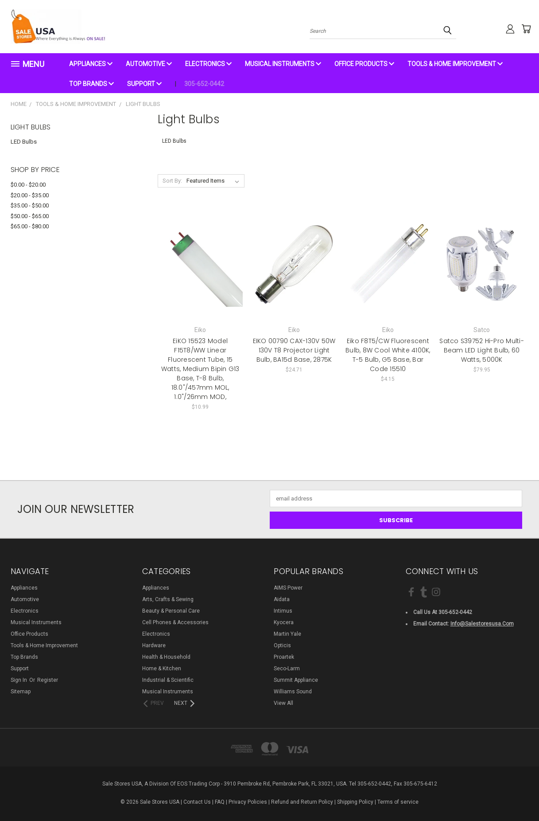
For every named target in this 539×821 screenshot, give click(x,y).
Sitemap (21, 691)
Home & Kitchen (161, 668)
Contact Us (197, 802)
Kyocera (284, 622)
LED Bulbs (24, 141)
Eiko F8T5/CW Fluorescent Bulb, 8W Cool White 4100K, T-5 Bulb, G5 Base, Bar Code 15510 (387, 354)
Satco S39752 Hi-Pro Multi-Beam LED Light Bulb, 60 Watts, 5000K (481, 350)
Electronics (208, 63)
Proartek (284, 657)
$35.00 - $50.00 (30, 205)
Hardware (154, 645)
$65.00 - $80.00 (30, 226)
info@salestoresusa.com (482, 624)
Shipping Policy (355, 802)
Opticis (282, 645)
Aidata (282, 599)
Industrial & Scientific (168, 680)
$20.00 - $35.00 (30, 195)
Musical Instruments (283, 63)
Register (47, 680)
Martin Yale (287, 634)
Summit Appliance (296, 680)
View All (283, 703)
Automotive (149, 63)
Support (144, 83)
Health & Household (166, 657)
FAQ (220, 802)
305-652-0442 (204, 83)
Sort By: (172, 180)
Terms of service (398, 802)
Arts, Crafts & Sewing (168, 599)
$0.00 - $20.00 (28, 184)
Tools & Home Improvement (455, 63)
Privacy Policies (248, 802)
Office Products (364, 63)
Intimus (283, 611)
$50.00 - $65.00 (30, 216)
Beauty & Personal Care (171, 611)
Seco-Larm (287, 668)
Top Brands (91, 83)
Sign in (19, 680)
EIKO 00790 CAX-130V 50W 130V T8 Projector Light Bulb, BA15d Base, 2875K (294, 350)
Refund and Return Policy (302, 802)
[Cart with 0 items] (522, 29)
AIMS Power (288, 588)
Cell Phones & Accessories (175, 622)
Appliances (90, 63)
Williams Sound (293, 691)
